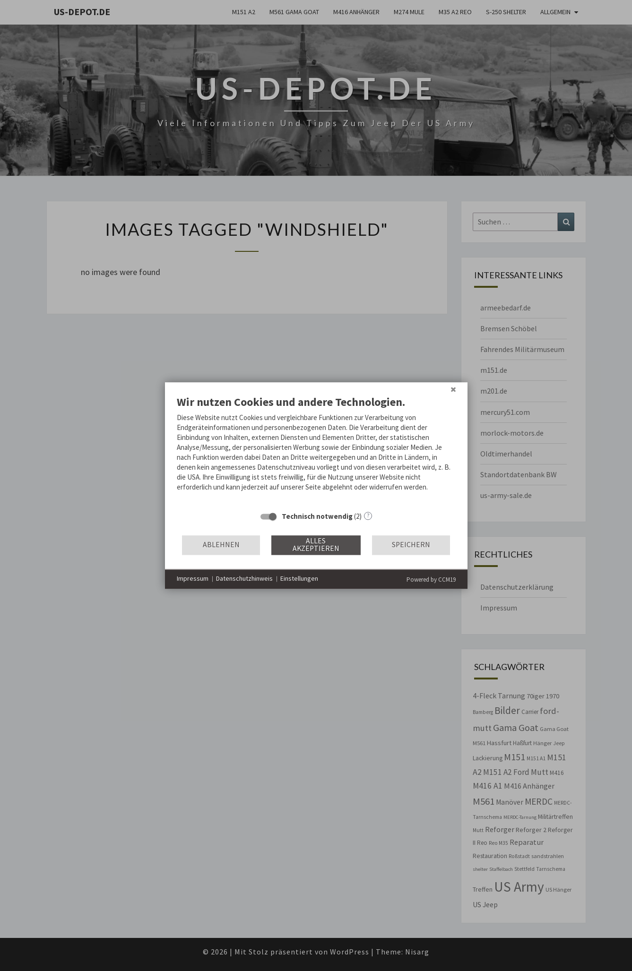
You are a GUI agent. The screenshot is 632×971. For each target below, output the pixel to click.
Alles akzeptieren (316, 545)
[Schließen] (453, 389)
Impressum (192, 579)
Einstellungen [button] (299, 579)
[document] (316, 450)
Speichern (411, 545)
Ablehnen (221, 545)
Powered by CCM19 (431, 580)
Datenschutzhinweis (244, 579)
